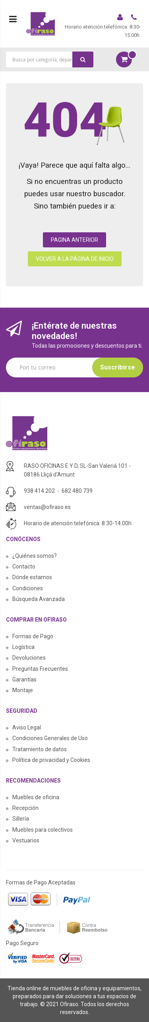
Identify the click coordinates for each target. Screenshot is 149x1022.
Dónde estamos (32, 577)
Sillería (20, 818)
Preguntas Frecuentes (40, 669)
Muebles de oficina (35, 797)
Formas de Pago (32, 636)
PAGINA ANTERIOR (74, 240)
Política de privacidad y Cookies (51, 760)
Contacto (23, 566)
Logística (23, 647)
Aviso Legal (26, 727)
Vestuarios (25, 840)
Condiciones (27, 588)
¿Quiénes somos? (34, 556)
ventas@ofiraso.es (47, 507)
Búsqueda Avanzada (38, 599)
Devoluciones (29, 658)
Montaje (22, 690)
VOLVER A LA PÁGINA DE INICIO (75, 259)
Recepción (25, 808)
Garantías (24, 679)
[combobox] (49, 59)
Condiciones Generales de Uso (50, 738)
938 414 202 (39, 491)
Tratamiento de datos (39, 749)
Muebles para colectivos (42, 830)
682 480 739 (77, 491)
